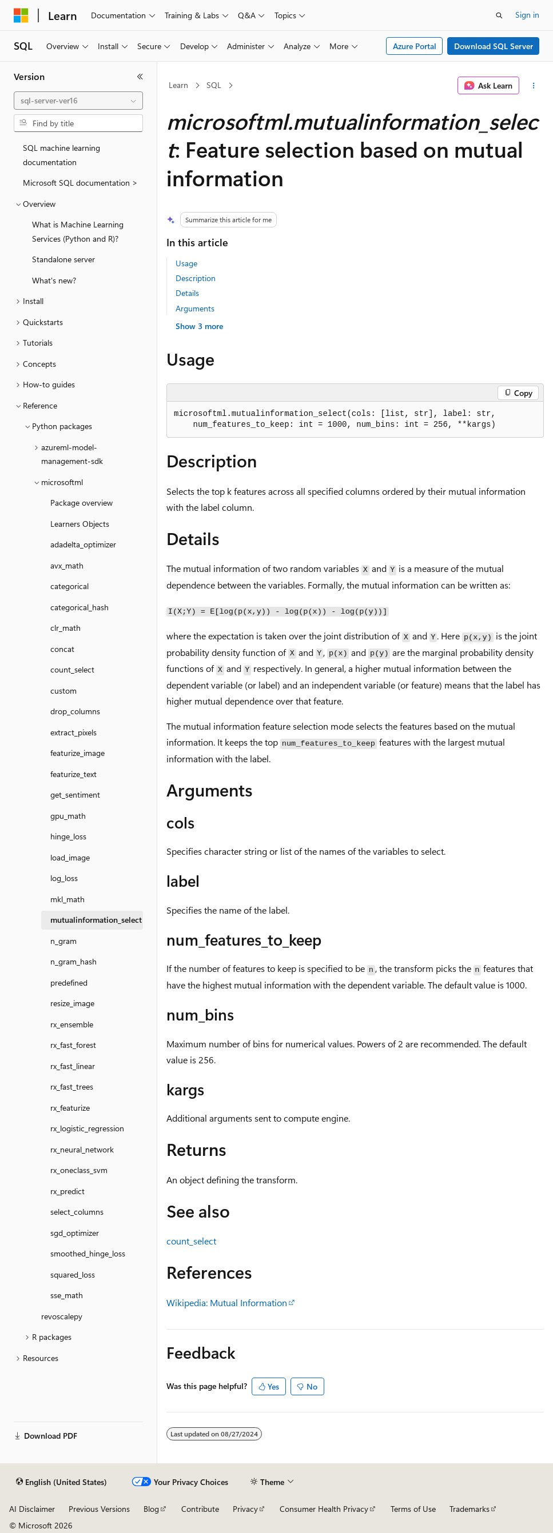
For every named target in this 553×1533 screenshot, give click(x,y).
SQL (213, 84)
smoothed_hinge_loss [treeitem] (87, 1253)
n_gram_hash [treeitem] (73, 961)
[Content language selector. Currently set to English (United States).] (61, 1482)
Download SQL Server (493, 46)
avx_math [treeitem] (66, 565)
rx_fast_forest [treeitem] (73, 1044)
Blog (151, 1508)
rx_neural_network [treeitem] (82, 1149)
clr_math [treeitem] (65, 627)
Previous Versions (99, 1508)
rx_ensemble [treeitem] (71, 1024)
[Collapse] (140, 76)
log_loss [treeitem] (64, 877)
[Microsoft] (21, 15)
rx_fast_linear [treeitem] (72, 1065)
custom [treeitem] (63, 690)
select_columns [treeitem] (77, 1211)
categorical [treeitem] (69, 586)
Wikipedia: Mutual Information (226, 1302)
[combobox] (78, 100)
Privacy (245, 1508)
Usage (186, 263)
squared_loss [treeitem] (72, 1274)
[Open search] (499, 15)
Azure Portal (414, 46)
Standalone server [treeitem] (63, 259)
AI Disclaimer (32, 1508)
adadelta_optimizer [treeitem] (83, 544)
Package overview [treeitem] (81, 502)
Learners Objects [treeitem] (79, 523)
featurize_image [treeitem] (77, 752)
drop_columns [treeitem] (75, 711)
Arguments (195, 308)
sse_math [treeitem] (66, 1295)
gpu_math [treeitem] (68, 815)
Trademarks (469, 1508)
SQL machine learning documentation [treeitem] (61, 154)
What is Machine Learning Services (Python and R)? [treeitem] (78, 231)
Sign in (527, 14)
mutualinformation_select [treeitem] (96, 919)
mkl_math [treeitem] (67, 899)
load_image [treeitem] (70, 857)
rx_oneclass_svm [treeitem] (79, 1169)
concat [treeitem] (62, 648)
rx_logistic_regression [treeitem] (87, 1128)
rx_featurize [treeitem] (70, 1107)
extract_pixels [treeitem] (73, 732)
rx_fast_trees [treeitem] (71, 1086)
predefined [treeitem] (68, 982)
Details (187, 292)
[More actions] (534, 86)
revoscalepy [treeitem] (61, 1316)
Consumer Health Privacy (324, 1508)
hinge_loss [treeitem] (68, 836)
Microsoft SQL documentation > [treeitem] (80, 182)
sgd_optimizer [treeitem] (74, 1232)
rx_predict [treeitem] (67, 1191)
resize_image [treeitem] (72, 1003)
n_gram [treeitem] (63, 940)
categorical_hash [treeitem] (79, 607)
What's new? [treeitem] (54, 280)
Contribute (200, 1508)
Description (196, 278)
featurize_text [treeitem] (73, 773)
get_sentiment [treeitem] (75, 794)
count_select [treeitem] (72, 669)
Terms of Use (413, 1508)
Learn (178, 84)
